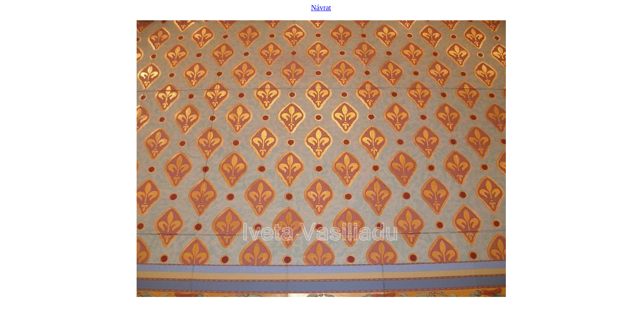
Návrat (321, 8)
